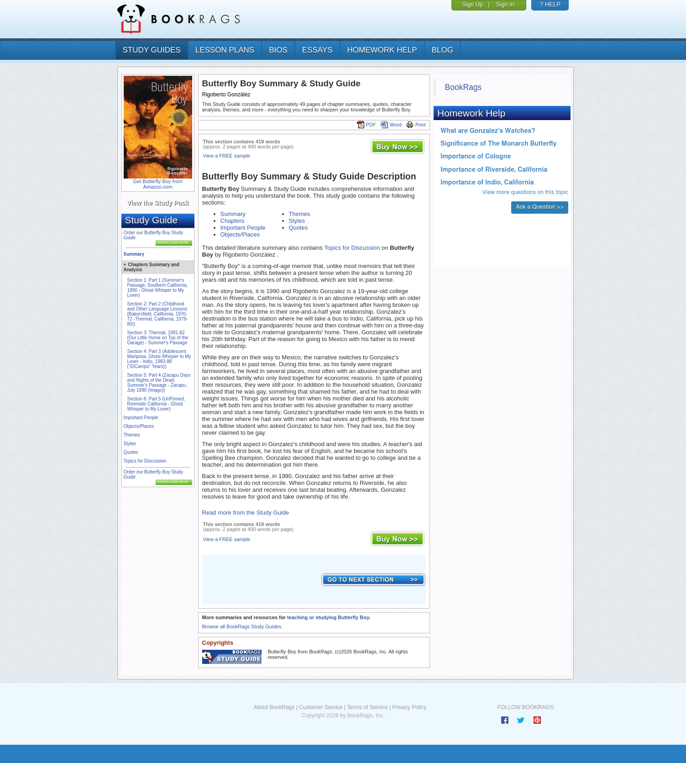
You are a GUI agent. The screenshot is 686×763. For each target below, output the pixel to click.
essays (317, 50)
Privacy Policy (409, 707)
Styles (130, 443)
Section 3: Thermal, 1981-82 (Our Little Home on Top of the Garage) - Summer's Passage (158, 337)
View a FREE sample (227, 155)
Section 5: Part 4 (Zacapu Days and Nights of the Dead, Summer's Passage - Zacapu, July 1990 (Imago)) (159, 383)
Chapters (232, 220)
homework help (382, 50)
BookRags (463, 87)
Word (391, 124)
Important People (141, 417)
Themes (132, 434)
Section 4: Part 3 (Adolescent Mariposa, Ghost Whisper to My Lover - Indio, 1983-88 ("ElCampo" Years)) (159, 359)
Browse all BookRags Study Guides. (242, 626)
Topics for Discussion (145, 460)
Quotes (131, 452)
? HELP (550, 4)
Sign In (505, 4)
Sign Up (472, 4)
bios (278, 50)
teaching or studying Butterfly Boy (328, 617)
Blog (442, 50)
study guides (152, 50)
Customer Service (320, 707)
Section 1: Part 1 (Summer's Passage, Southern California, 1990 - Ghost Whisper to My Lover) (157, 288)
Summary (134, 254)
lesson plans (224, 50)
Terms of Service (367, 707)
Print (416, 124)
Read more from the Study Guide (245, 512)
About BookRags (273, 707)
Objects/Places (139, 426)
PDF (366, 124)
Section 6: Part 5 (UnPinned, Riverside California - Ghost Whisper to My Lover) (156, 403)
